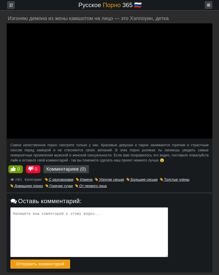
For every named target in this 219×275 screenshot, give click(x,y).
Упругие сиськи (109, 179)
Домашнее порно (26, 186)
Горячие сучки (59, 186)
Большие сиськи (142, 179)
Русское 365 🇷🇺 (110, 5)
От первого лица (91, 186)
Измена (84, 179)
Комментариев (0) (66, 169)
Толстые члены (174, 179)
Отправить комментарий (40, 264)
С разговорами (59, 179)
